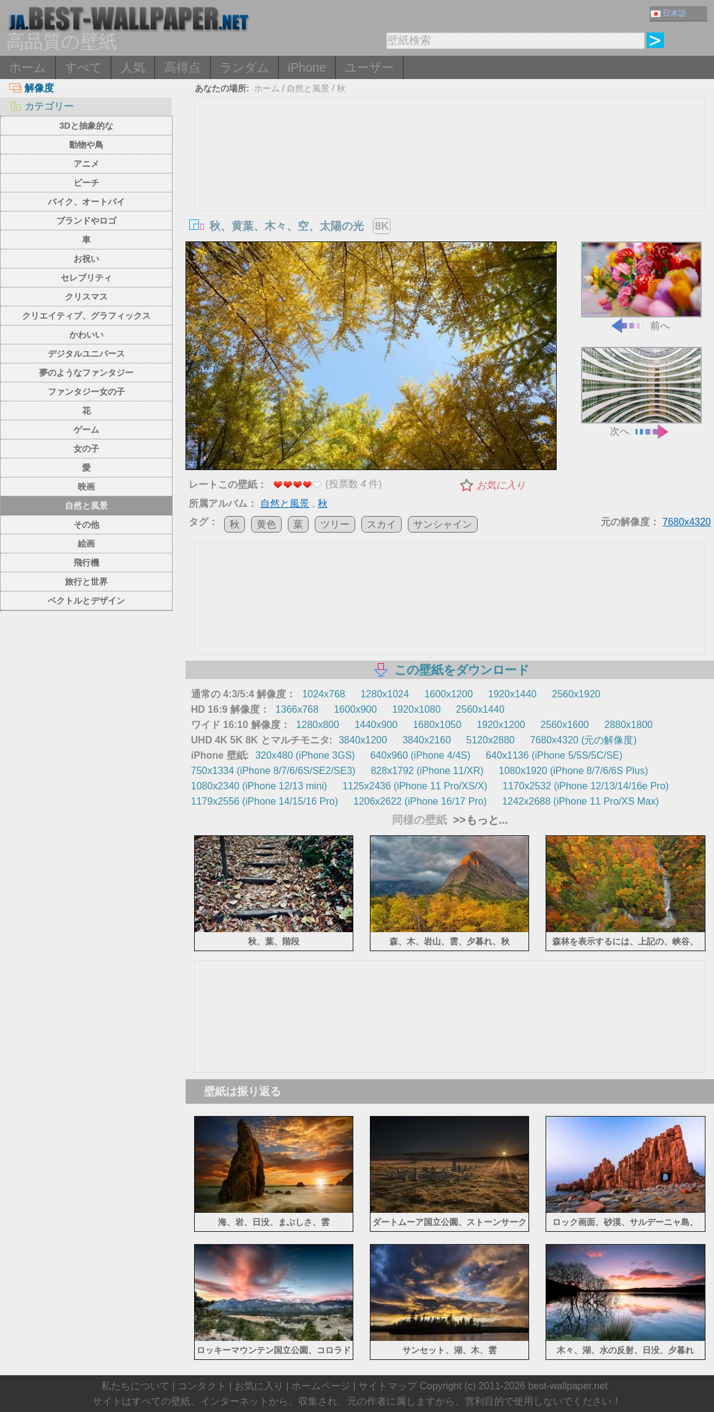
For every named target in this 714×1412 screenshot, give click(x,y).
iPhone (307, 67)
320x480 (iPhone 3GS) (305, 755)
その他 (86, 525)
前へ (641, 286)
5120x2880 (490, 740)
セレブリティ (86, 278)
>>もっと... (479, 820)
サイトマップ (387, 1386)
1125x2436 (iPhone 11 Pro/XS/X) (414, 786)
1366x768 (297, 709)
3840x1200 (363, 740)
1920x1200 (500, 724)
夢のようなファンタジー (86, 373)
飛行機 (86, 562)
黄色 (266, 524)
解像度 (31, 88)
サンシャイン (442, 524)
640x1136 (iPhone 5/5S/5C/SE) (554, 755)
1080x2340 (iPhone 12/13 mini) (259, 786)
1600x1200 (448, 694)
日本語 (668, 13)
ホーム (27, 67)
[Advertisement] (450, 190)
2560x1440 (480, 709)
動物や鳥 (86, 145)
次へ (641, 391)
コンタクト (202, 1386)
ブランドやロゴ (86, 221)
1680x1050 (437, 724)
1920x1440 (512, 694)
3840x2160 (426, 740)
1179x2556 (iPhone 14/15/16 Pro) (264, 801)
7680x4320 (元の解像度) (583, 740)
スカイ (381, 524)
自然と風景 (86, 506)
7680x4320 (687, 522)
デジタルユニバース (86, 354)
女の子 (86, 449)
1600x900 (355, 709)
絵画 (86, 543)
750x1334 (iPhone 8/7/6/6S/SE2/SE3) (273, 770)
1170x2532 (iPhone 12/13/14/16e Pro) (586, 786)
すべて (83, 67)
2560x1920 (576, 694)
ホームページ (320, 1386)
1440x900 (376, 724)
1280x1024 (385, 694)
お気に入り (500, 485)
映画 (86, 487)
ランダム (244, 67)
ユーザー (369, 67)
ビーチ (86, 183)
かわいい (86, 335)
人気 (133, 67)
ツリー (335, 524)
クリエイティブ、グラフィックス (86, 316)
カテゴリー (41, 106)
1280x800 (317, 724)
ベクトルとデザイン (86, 600)
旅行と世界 (86, 581)
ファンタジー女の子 (86, 392)
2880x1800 (628, 724)
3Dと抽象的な (86, 126)
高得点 (182, 67)
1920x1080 (416, 709)
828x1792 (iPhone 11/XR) (426, 770)
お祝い (86, 259)
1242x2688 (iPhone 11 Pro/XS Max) (580, 801)
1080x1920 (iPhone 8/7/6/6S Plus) (573, 770)
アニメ (86, 164)
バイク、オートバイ (86, 202)
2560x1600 (565, 724)
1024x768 (323, 694)
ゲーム (86, 430)
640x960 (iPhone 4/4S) (420, 755)
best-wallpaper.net (567, 1386)
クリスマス (86, 297)
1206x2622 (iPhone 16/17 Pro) (420, 801)
